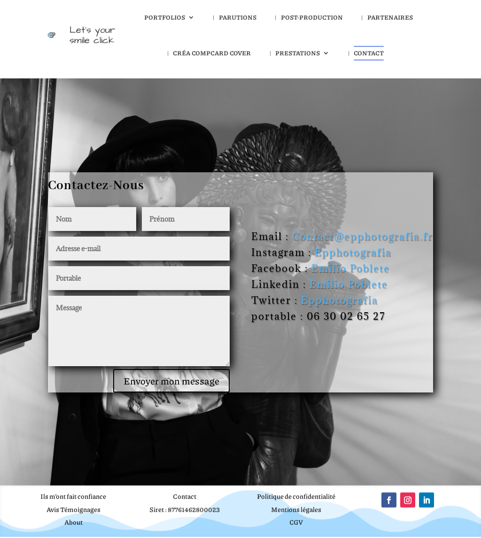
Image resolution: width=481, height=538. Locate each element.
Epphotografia (355, 252)
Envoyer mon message (171, 380)
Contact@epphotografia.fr (362, 236)
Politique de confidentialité (296, 495)
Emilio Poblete (350, 268)
